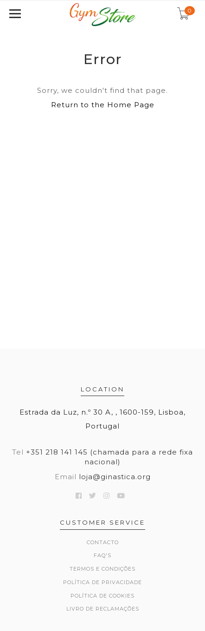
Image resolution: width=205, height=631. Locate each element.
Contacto (103, 542)
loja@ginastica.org (115, 476)
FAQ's (102, 555)
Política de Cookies (102, 595)
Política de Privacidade (102, 582)
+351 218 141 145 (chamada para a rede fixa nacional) (109, 457)
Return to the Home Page (102, 104)
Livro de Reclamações (102, 608)
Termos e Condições (102, 569)
